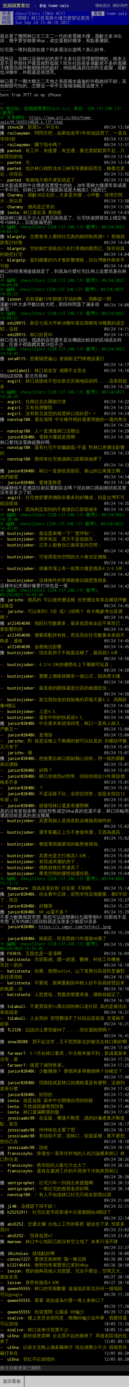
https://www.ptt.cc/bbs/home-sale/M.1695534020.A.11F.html (46, 119)
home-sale (54, 5)
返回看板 (12, 1381)
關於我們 (120, 5)
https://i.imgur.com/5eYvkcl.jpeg (75, 926)
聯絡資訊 (102, 5)
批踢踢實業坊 (16, 5)
